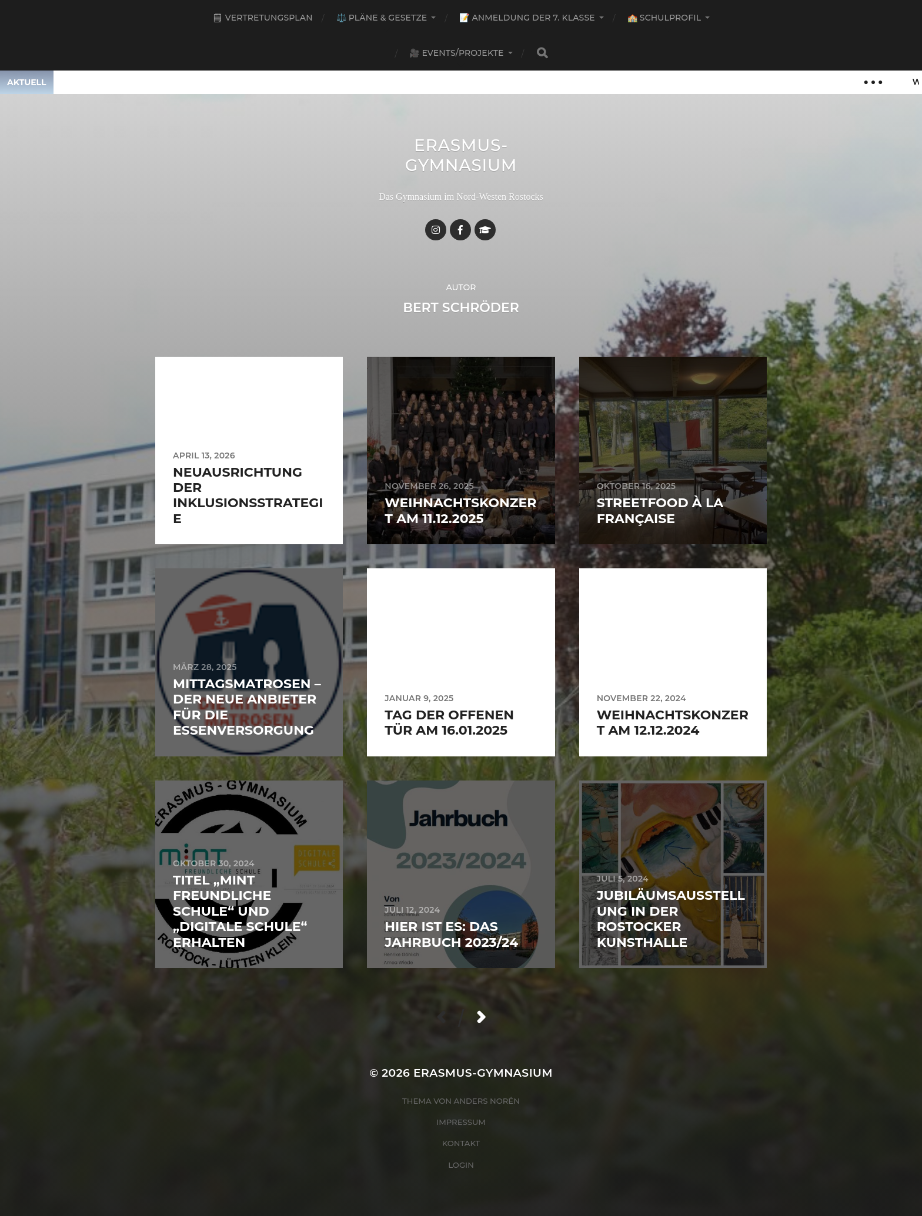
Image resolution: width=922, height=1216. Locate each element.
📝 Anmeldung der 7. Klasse (526, 17)
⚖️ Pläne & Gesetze (381, 17)
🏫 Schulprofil (664, 17)
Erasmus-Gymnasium (461, 155)
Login (461, 1165)
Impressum (461, 1122)
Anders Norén (487, 1101)
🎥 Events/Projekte (456, 53)
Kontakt (461, 1143)
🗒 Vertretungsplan (262, 17)
